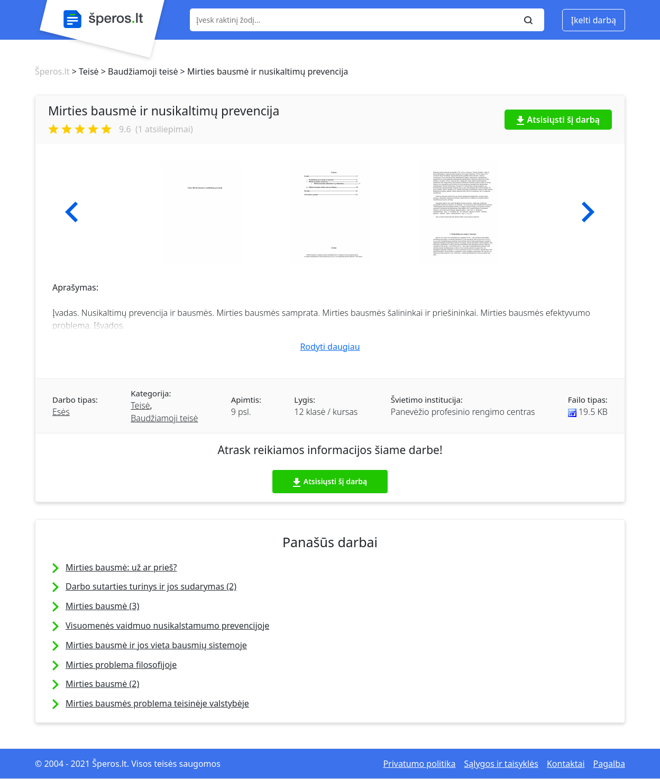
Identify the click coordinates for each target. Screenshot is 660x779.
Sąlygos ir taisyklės (501, 763)
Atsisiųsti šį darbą (558, 119)
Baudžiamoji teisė (164, 418)
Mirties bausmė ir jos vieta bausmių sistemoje (156, 645)
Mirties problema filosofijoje (121, 665)
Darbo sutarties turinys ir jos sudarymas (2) (151, 586)
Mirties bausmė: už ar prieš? (121, 567)
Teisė (140, 405)
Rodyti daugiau (330, 346)
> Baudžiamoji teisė (138, 71)
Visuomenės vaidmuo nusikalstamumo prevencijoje (167, 625)
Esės (61, 412)
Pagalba (609, 763)
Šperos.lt (52, 71)
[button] (71, 212)
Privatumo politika (419, 763)
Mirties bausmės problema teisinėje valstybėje (157, 703)
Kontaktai (566, 763)
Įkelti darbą (593, 20)
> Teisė (83, 71)
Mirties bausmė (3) (102, 606)
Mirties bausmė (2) (102, 684)
